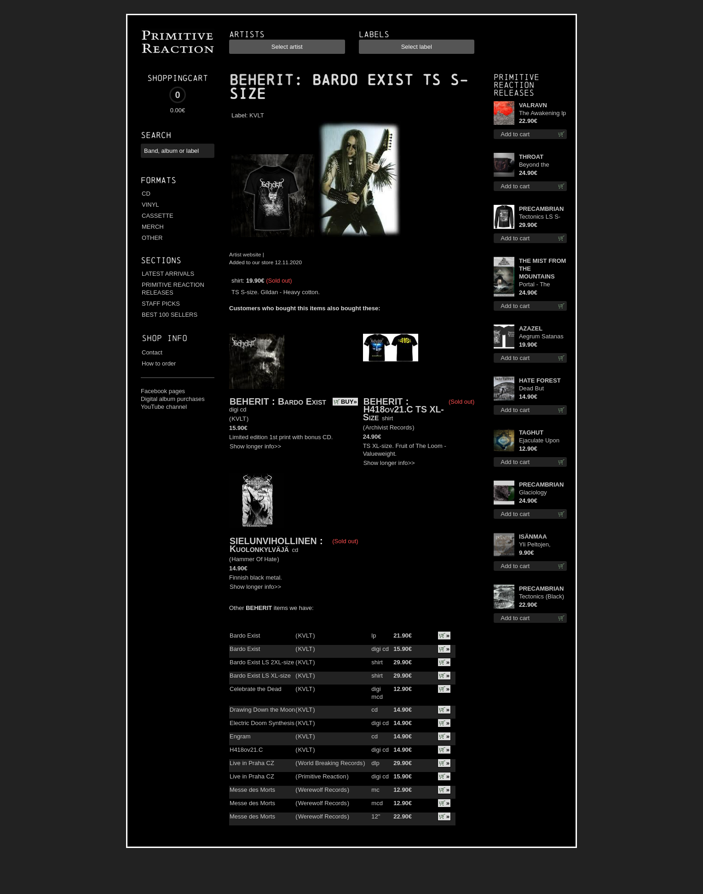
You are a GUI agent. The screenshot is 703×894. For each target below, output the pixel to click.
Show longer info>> (255, 446)
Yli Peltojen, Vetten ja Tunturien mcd (538, 545)
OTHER (152, 237)
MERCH (153, 226)
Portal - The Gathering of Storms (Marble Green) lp (539, 285)
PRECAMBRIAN (541, 208)
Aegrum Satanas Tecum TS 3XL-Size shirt (541, 337)
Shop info (164, 338)
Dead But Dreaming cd (536, 389)
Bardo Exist (302, 401)
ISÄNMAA (533, 536)
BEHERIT (261, 80)
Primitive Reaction (322, 776)
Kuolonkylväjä (259, 549)
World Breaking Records (330, 763)
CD (146, 193)
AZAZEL (530, 328)
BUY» (349, 401)
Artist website (245, 254)
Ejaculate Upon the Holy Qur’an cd (540, 441)
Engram (240, 736)
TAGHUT (531, 432)
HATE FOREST (540, 380)
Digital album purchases (173, 398)
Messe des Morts (252, 789)
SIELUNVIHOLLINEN (273, 541)
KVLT (256, 115)
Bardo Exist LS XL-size (260, 675)
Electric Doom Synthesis (262, 723)
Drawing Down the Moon (262, 709)
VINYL (150, 204)
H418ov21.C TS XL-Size (403, 413)
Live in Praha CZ (252, 763)
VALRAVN (533, 105)
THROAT (531, 156)
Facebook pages (163, 391)
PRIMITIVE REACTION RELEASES (173, 288)
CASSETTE (157, 215)
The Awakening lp (542, 113)
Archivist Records (388, 427)
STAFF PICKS (161, 303)
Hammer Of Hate (254, 559)
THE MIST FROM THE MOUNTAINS (542, 268)
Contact (152, 352)
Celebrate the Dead (256, 688)
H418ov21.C (246, 749)
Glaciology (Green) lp (533, 493)
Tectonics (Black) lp (541, 597)
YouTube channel (164, 406)
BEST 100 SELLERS (169, 314)
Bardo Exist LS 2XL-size (262, 662)
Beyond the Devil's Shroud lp (541, 165)
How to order (159, 363)
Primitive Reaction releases (516, 85)
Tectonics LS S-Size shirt (539, 217)
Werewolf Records (322, 789)
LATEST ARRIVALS (168, 273)
